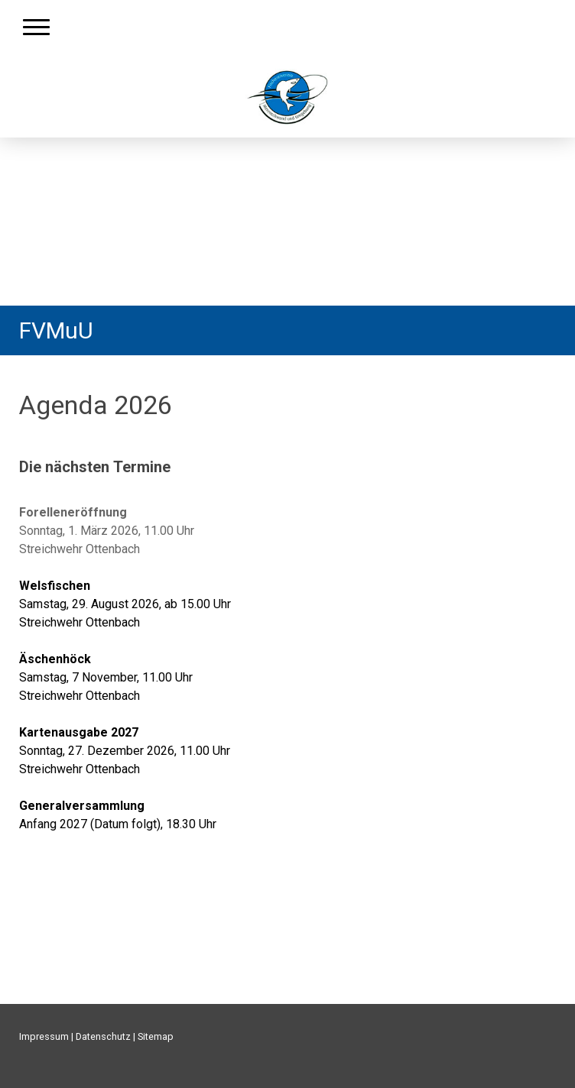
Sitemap (156, 1036)
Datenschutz (103, 1036)
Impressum (44, 1036)
